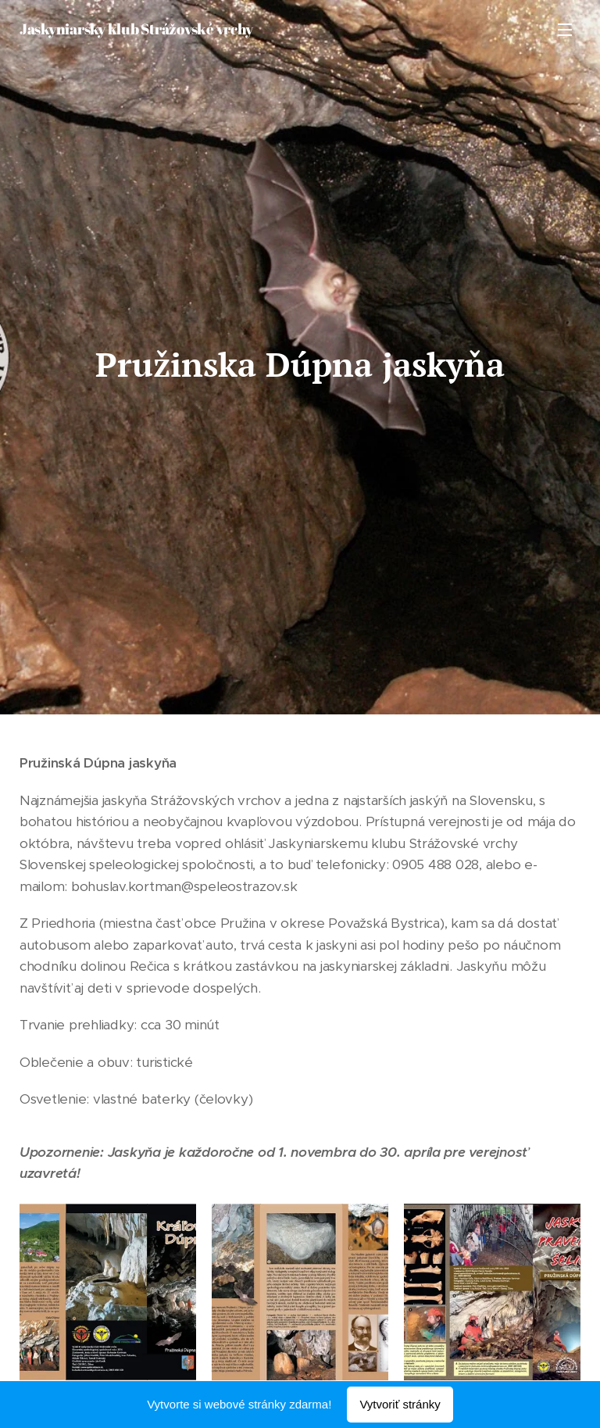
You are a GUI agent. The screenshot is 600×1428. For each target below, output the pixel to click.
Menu (565, 29)
